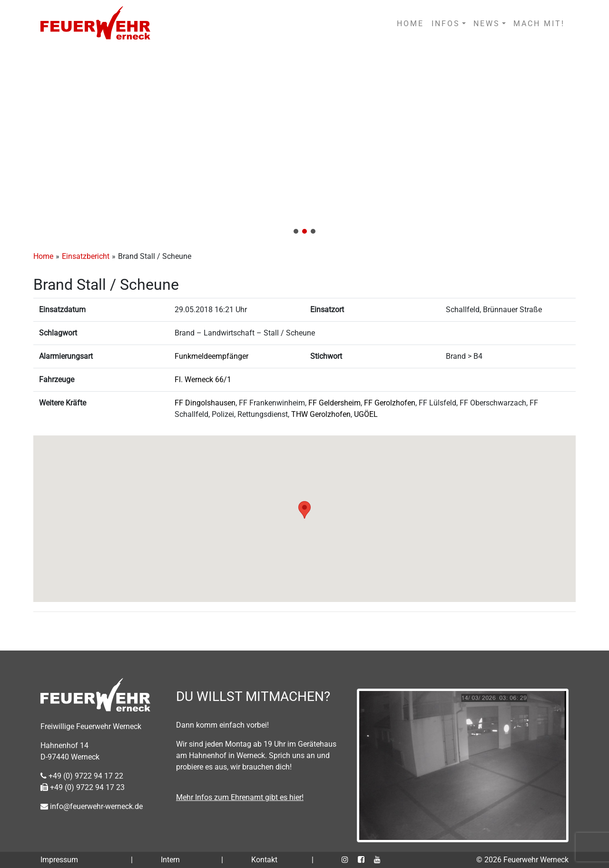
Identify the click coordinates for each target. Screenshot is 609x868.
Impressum (59, 859)
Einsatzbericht (85, 256)
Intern (170, 859)
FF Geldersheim (334, 402)
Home (43, 256)
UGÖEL (366, 414)
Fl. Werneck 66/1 (203, 379)
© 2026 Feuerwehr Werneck (522, 859)
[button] (304, 144)
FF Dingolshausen (205, 402)
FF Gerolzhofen (389, 402)
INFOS (446, 23)
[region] (304, 144)
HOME (410, 23)
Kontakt (264, 859)
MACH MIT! (539, 23)
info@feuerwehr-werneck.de (91, 806)
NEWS (486, 23)
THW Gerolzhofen (321, 414)
